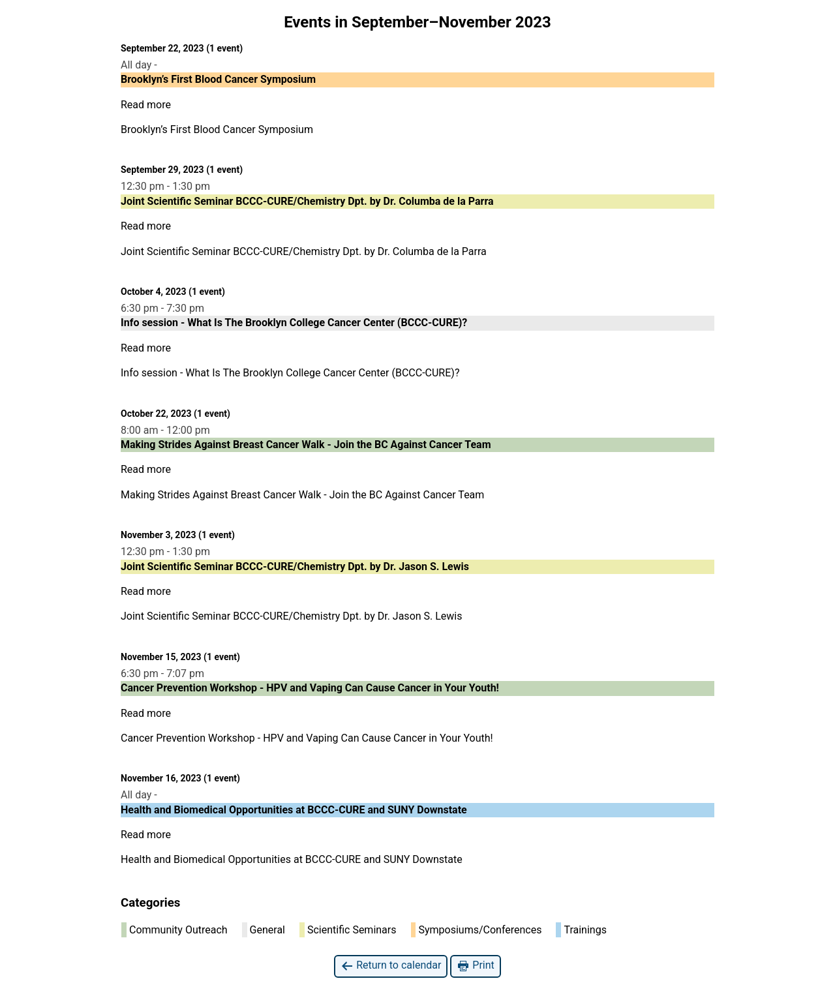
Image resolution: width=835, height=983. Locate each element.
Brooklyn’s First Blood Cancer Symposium (217, 129)
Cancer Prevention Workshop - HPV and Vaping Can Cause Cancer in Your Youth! (307, 738)
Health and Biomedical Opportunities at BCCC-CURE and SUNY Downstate (292, 859)
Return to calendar (391, 966)
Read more (146, 104)
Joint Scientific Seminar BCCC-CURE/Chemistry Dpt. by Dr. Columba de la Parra (304, 251)
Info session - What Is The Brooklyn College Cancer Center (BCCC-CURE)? (290, 373)
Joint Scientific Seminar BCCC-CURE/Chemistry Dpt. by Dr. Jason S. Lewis (292, 616)
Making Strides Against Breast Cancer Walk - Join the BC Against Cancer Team (305, 495)
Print (475, 966)
